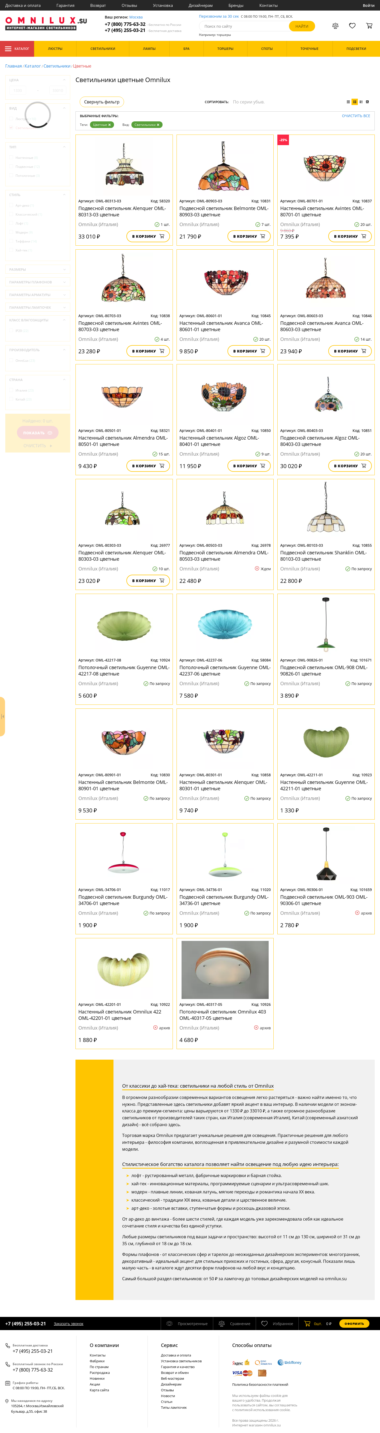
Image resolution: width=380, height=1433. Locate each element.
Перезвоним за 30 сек (219, 16)
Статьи (166, 1401)
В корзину (148, 236)
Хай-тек (24, 250)
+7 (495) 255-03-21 (143, 30)
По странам (99, 1366)
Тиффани (26, 241)
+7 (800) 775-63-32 (143, 24)
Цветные (102, 124)
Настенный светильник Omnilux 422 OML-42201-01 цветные (119, 1014)
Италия (25, 390)
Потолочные (28, 175)
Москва (136, 17)
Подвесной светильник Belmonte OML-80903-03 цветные (224, 211)
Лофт (22, 223)
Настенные (27, 157)
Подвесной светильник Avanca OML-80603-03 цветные (322, 326)
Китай (24, 399)
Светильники (57, 66)
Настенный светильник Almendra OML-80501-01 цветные (123, 441)
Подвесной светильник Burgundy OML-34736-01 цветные (224, 900)
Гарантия (65, 5)
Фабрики (97, 1361)
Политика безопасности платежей (260, 1384)
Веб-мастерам (172, 1378)
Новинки (97, 1378)
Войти (369, 5)
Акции (95, 1384)
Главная (13, 66)
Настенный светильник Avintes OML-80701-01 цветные (322, 211)
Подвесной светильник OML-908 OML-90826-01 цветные (324, 670)
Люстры (26, 119)
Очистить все (356, 116)
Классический (29, 214)
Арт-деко (25, 205)
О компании (104, 1345)
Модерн (24, 232)
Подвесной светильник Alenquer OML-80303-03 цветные (122, 555)
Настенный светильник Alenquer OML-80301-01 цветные (223, 785)
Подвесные (28, 166)
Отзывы (129, 5)
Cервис (169, 1345)
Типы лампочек (174, 1407)
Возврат (98, 5)
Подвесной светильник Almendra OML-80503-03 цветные (224, 555)
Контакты (268, 5)
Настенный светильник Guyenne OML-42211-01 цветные (324, 785)
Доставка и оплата (23, 5)
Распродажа (100, 1372)
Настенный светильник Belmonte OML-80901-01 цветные (123, 785)
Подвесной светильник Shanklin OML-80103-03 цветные (323, 555)
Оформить (354, 1324)
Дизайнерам (201, 5)
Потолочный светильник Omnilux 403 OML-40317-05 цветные (222, 1014)
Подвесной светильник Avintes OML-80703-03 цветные (120, 326)
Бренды (236, 5)
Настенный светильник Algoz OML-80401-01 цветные (219, 441)
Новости (168, 1395)
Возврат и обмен (175, 1372)
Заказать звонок (68, 1323)
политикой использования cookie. (263, 1409)
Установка (163, 5)
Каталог (17, 49)
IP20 (22, 331)
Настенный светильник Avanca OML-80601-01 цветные (221, 326)
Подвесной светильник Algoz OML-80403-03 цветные (320, 441)
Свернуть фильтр (102, 102)
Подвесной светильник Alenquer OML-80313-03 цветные (122, 211)
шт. (313, 1323)
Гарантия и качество (178, 1366)
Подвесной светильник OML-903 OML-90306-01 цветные (324, 900)
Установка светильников (181, 1361)
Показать (37, 432)
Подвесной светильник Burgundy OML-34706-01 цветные (123, 900)
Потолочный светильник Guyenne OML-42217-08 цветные (124, 670)
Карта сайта (99, 1390)
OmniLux (25, 360)
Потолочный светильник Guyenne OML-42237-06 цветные (225, 670)
